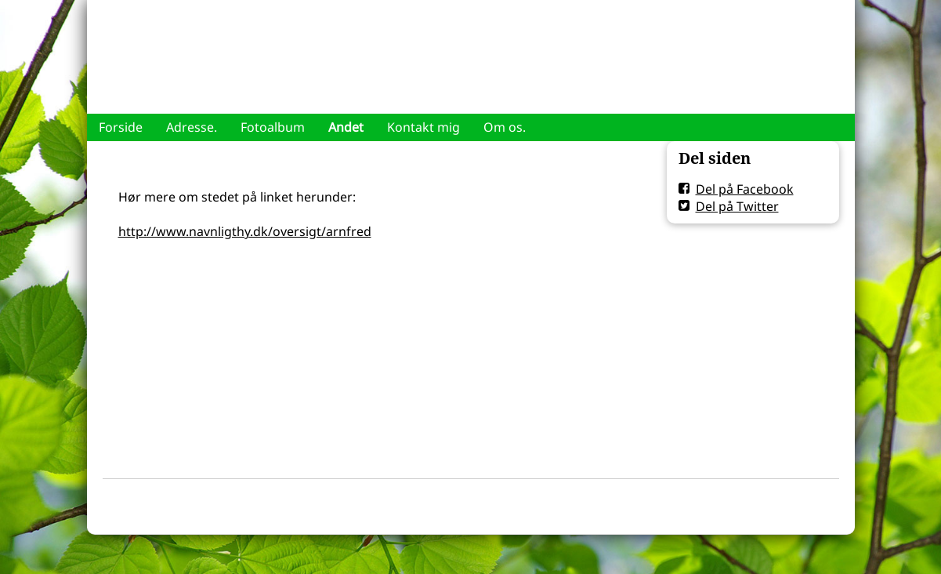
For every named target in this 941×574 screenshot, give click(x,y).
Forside (121, 127)
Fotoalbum (273, 127)
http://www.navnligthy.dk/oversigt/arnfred (244, 231)
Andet (346, 127)
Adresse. (191, 127)
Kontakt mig (423, 127)
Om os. (504, 127)
